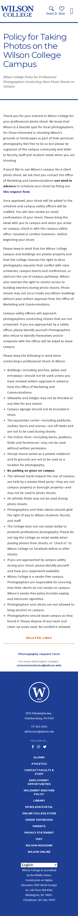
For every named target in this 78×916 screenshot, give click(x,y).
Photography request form (39, 654)
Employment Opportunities (39, 782)
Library (39, 800)
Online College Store (39, 813)
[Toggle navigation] (71, 11)
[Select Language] (39, 865)
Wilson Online (39, 851)
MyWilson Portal (39, 807)
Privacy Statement (39, 832)
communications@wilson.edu (39, 665)
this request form (16, 192)
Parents (39, 826)
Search (51, 11)
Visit (39, 839)
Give (61, 11)
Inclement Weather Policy (39, 792)
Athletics (39, 763)
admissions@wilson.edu (39, 731)
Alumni (39, 757)
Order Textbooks (39, 819)
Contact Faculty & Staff (39, 772)
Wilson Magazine (39, 845)
